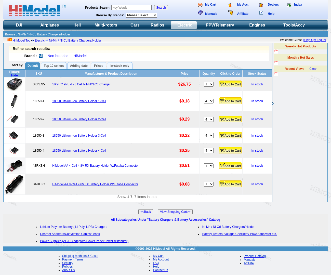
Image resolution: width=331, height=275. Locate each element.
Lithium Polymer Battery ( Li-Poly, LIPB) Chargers (73, 227)
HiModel (79, 56)
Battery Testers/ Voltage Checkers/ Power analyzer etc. (239, 234)
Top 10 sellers (54, 66)
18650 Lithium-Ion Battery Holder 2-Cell (79, 119)
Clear (313, 69)
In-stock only (119, 66)
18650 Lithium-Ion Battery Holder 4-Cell (79, 150)
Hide (14, 75)
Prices (98, 66)
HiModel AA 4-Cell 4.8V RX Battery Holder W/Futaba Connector (95, 165)
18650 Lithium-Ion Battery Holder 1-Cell (79, 101)
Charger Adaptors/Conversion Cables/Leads (70, 234)
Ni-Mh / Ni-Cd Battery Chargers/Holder (75, 40)
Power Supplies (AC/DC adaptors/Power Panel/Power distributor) (84, 241)
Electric (40, 40)
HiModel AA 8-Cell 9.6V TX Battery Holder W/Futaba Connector (95, 184)
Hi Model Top (22, 40)
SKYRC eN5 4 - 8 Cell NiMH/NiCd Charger (81, 84)
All (41, 56)
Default (33, 66)
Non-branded (58, 56)
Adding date (79, 66)
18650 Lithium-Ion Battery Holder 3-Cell (79, 135)
